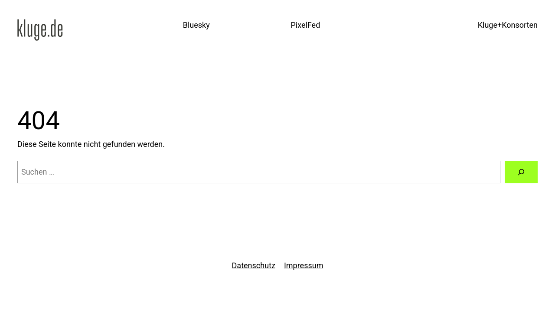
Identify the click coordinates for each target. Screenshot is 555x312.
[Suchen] (521, 172)
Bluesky (196, 24)
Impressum (303, 265)
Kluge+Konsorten (508, 24)
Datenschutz (253, 265)
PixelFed (305, 24)
